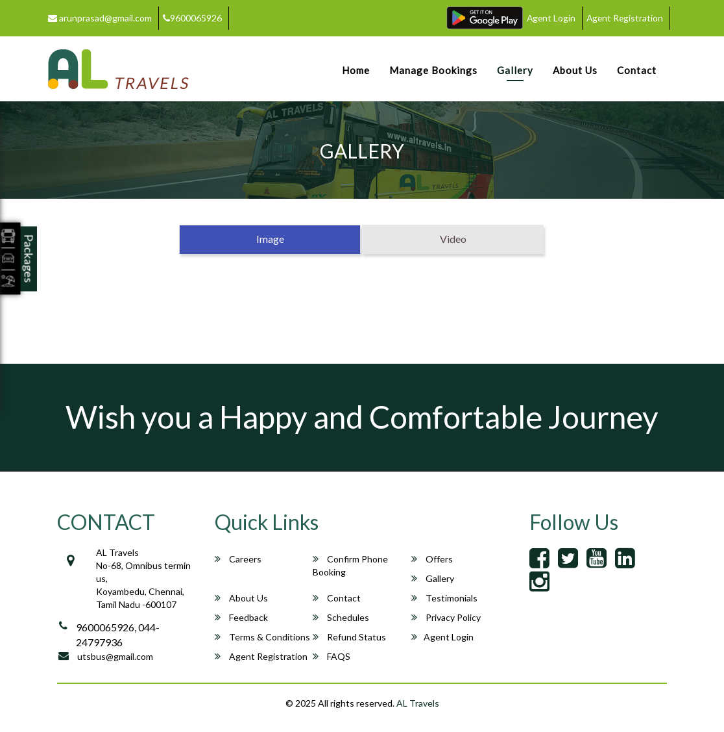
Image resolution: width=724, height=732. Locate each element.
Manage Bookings (433, 70)
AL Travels (417, 703)
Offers (432, 558)
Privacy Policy (446, 617)
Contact (637, 70)
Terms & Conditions (262, 636)
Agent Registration (624, 17)
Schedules (341, 617)
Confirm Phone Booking (350, 565)
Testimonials (444, 597)
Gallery (515, 70)
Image (270, 239)
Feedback (241, 617)
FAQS (331, 656)
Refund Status (349, 636)
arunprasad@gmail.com (100, 17)
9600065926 (192, 17)
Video (453, 239)
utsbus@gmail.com (115, 656)
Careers (238, 558)
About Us (575, 70)
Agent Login (548, 17)
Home (356, 70)
